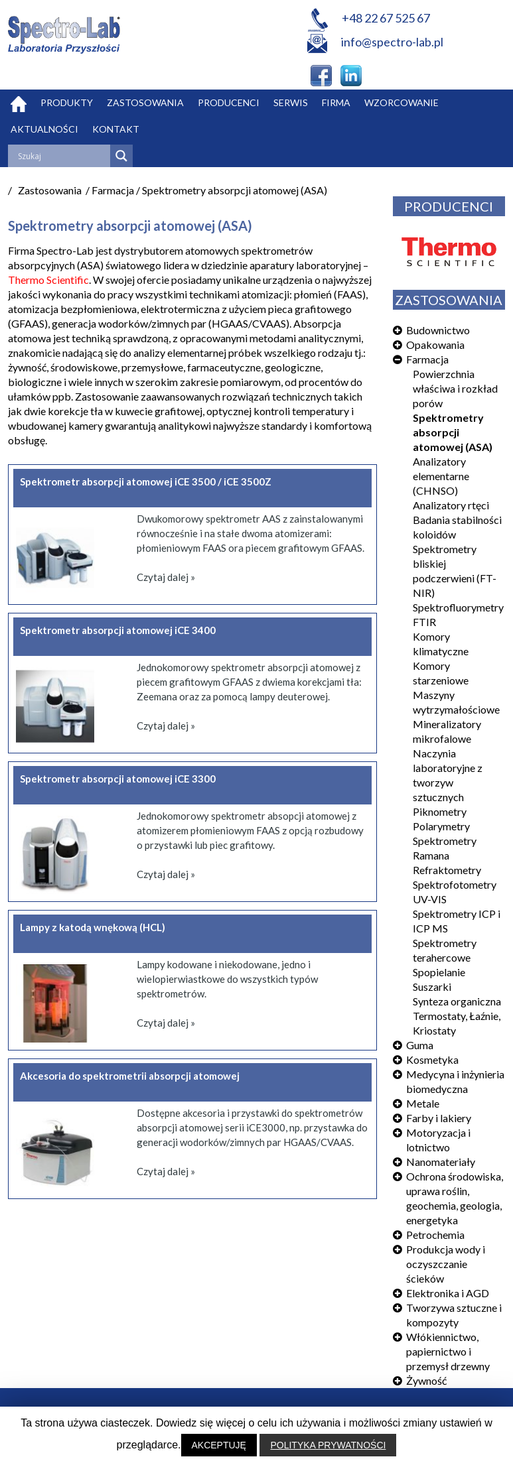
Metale (422, 1103)
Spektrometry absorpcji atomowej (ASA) (452, 432)
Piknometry (440, 811)
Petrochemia (435, 1234)
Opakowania (435, 344)
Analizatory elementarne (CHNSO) (441, 476)
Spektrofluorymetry (458, 607)
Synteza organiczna (457, 1001)
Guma (419, 1045)
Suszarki (432, 986)
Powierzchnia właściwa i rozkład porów (455, 388)
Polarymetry (441, 826)
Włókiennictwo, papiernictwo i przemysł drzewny (448, 1351)
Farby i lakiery (438, 1118)
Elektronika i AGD (447, 1293)
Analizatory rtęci (451, 505)
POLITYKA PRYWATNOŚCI (328, 1445)
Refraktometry (447, 869)
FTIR (424, 621)
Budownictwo (438, 330)
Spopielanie (439, 972)
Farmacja (427, 359)
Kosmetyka (432, 1059)
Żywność (426, 1380)
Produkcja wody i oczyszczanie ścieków (445, 1264)
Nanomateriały (440, 1161)
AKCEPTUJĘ (219, 1445)
